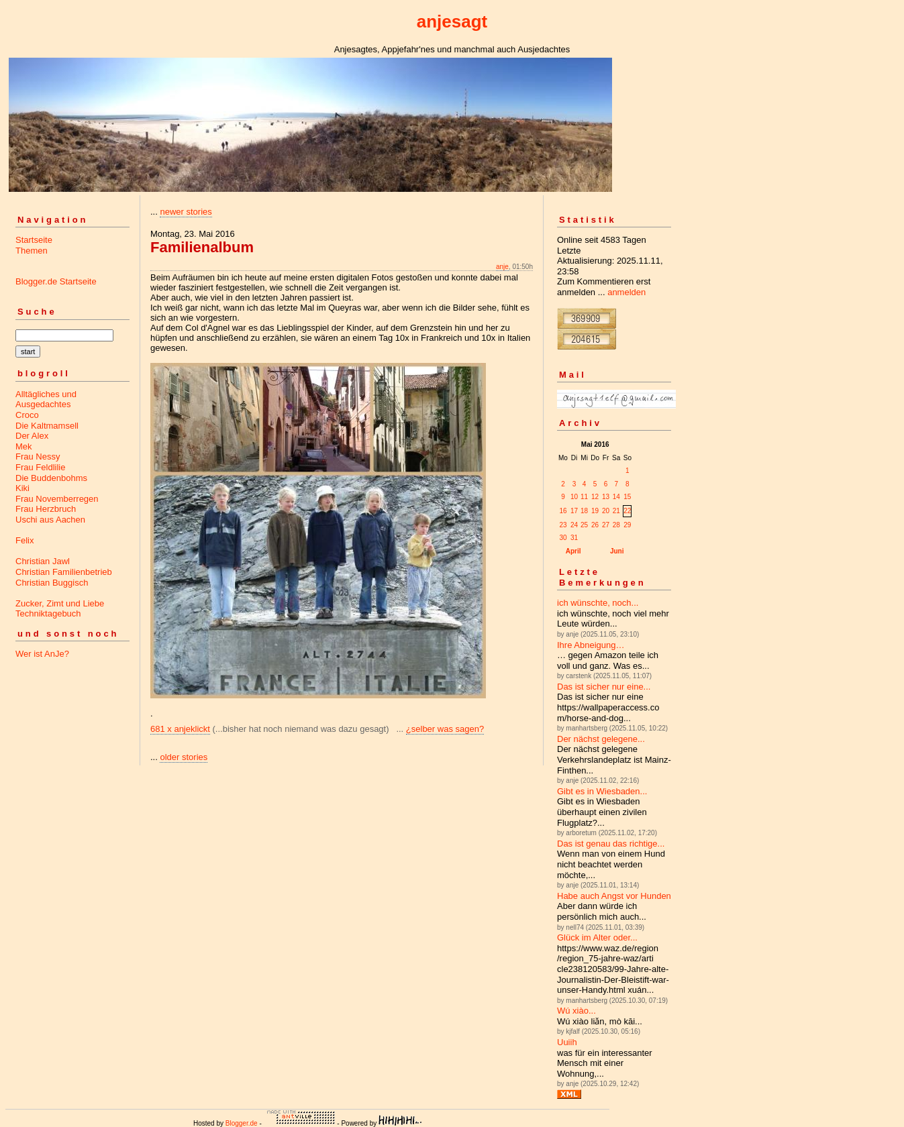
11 (584, 496)
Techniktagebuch (48, 613)
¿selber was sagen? (445, 729)
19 (595, 511)
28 (616, 525)
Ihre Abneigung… (590, 645)
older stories (183, 757)
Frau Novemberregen (57, 499)
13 (605, 496)
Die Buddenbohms (51, 478)
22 (627, 511)
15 (627, 496)
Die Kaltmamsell (47, 426)
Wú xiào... (576, 1011)
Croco (27, 415)
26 (595, 525)
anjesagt (452, 21)
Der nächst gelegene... (601, 739)
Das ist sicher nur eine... (603, 687)
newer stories (185, 212)
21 (616, 511)
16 (562, 511)
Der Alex (31, 436)
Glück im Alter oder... (597, 937)
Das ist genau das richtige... (610, 844)
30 (562, 537)
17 (574, 511)
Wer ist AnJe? (42, 654)
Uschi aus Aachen (50, 520)
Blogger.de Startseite (56, 281)
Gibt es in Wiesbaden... (602, 791)
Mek (23, 446)
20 (605, 511)
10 (574, 496)
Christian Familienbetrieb (63, 572)
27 (605, 525)
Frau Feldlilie (40, 467)
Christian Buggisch (51, 583)
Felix (24, 540)
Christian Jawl (42, 561)
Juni (617, 551)
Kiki (22, 488)
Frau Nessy (37, 456)
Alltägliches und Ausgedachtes (46, 399)
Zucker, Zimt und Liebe (59, 603)
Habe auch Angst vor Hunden (614, 896)
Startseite (33, 240)
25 (584, 525)
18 (584, 511)
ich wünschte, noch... (597, 603)
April (573, 551)
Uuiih (567, 1042)
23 (562, 525)
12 (595, 496)
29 (627, 525)
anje (502, 266)
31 (574, 537)
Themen (31, 251)
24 (574, 525)
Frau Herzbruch (45, 509)
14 (616, 496)
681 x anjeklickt (180, 729)
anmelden (626, 292)
